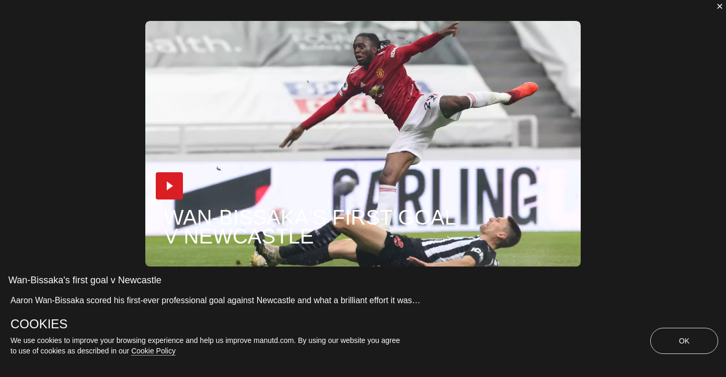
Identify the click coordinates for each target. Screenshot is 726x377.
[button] (169, 185)
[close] (719, 6)
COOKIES (38, 324)
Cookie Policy (153, 351)
